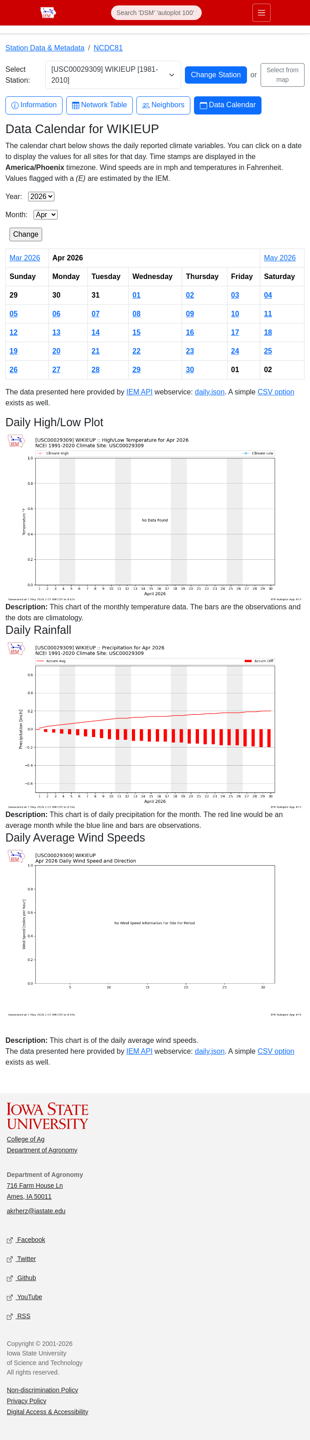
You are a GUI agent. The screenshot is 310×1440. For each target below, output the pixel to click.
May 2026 (279, 258)
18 (268, 332)
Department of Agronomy (42, 1150)
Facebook (26, 1240)
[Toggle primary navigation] (261, 13)
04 (268, 295)
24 (235, 351)
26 (14, 370)
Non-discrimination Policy (42, 1390)
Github (21, 1278)
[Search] (156, 12)
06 (57, 314)
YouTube (24, 1297)
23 (190, 351)
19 (14, 351)
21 (96, 351)
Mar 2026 (25, 258)
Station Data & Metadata (44, 48)
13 (57, 332)
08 (136, 314)
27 (57, 370)
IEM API (139, 392)
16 (190, 332)
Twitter (21, 1259)
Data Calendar (228, 105)
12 (14, 332)
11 (268, 314)
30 (190, 370)
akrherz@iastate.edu (36, 1211)
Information (34, 105)
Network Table (99, 105)
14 (96, 332)
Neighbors (163, 105)
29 (136, 370)
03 (235, 295)
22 (136, 351)
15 (136, 332)
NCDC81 (108, 48)
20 (57, 351)
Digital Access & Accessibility (47, 1411)
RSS (18, 1316)
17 (235, 332)
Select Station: (17, 74)
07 (96, 314)
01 (136, 295)
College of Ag (25, 1139)
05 (14, 314)
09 (190, 314)
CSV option (275, 392)
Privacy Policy (26, 1401)
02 (190, 295)
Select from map (282, 74)
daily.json (210, 392)
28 (96, 370)
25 (268, 351)
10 (235, 314)
